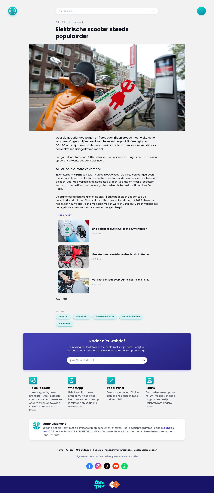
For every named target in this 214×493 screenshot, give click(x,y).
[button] (153, 11)
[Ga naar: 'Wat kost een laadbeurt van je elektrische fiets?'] (108, 281)
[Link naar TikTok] (107, 466)
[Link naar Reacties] (98, 450)
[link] (63, 316)
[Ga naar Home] (12, 11)
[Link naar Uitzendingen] (83, 450)
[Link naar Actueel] (70, 450)
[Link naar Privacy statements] (116, 456)
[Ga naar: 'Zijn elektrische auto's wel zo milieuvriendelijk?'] (108, 231)
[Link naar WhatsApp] (124, 466)
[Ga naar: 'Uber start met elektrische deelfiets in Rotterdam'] (108, 256)
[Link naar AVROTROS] (99, 484)
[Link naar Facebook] (89, 466)
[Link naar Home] (60, 450)
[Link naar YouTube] (115, 466)
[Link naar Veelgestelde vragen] (145, 450)
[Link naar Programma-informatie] (118, 450)
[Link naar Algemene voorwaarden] (89, 456)
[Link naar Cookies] (133, 456)
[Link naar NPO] (114, 484)
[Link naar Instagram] (98, 466)
